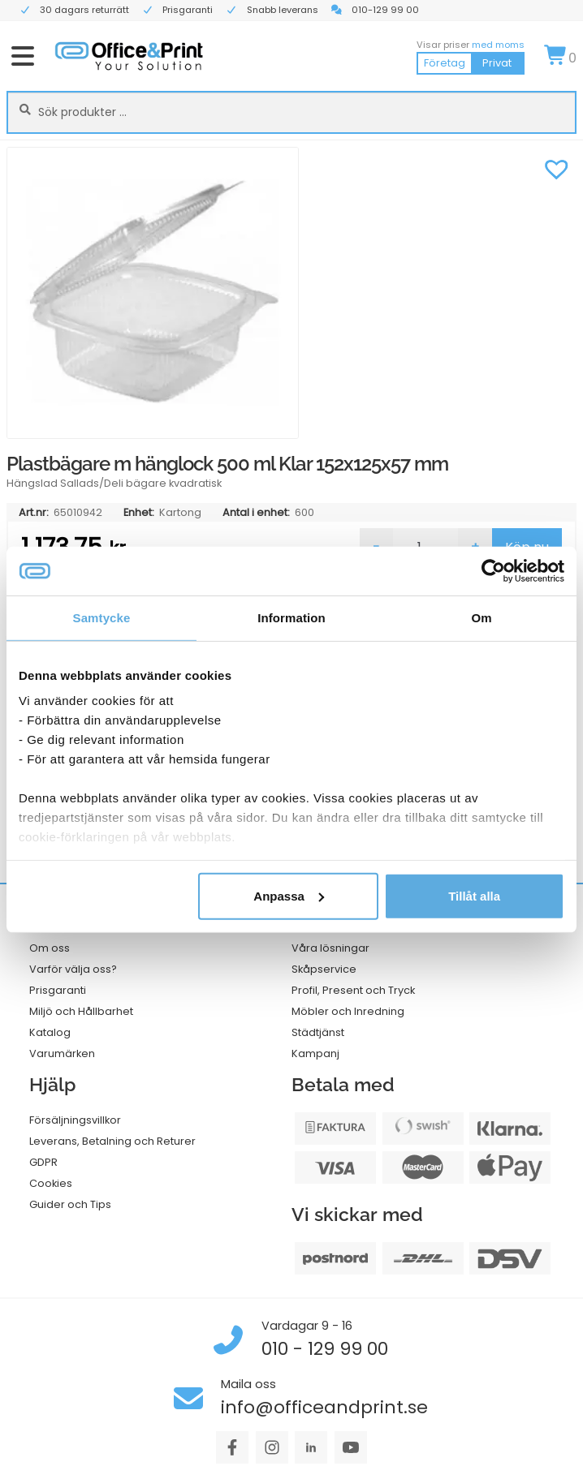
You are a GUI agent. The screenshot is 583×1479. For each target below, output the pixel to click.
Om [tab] (481, 617)
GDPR (43, 1162)
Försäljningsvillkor (75, 1120)
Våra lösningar (330, 948)
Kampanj (315, 1053)
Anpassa (288, 895)
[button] (556, 167)
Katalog (50, 1032)
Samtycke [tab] (102, 617)
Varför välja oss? (73, 969)
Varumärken (62, 1053)
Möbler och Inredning (348, 1011)
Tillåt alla (474, 895)
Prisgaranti (57, 990)
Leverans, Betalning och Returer (112, 1141)
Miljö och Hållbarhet (81, 1011)
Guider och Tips (70, 1204)
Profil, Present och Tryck (353, 990)
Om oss (49, 948)
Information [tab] (291, 617)
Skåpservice (324, 969)
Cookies (50, 1183)
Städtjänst (318, 1032)
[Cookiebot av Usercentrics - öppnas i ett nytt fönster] (493, 570)
